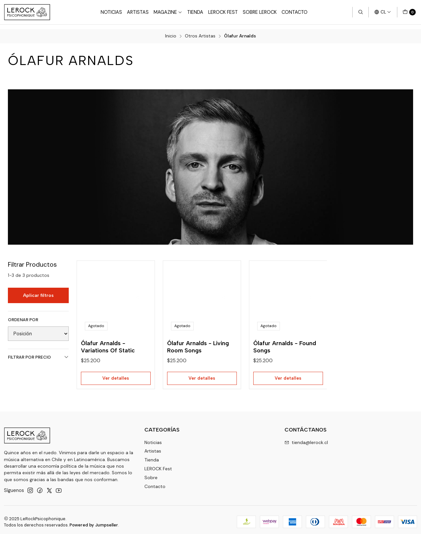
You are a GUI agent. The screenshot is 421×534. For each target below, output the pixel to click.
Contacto (295, 12)
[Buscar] (360, 12)
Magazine (168, 12)
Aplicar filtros (38, 291)
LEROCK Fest (158, 464)
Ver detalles (116, 376)
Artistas (138, 12)
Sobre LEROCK (260, 12)
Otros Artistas (200, 32)
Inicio (170, 32)
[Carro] (409, 12)
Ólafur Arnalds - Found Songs (284, 343)
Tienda (195, 12)
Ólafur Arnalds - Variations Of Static (108, 343)
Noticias (111, 12)
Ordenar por (23, 315)
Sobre (151, 473)
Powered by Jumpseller (93, 521)
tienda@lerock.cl (306, 438)
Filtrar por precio (38, 352)
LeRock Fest (223, 12)
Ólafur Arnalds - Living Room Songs (198, 343)
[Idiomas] (383, 12)
